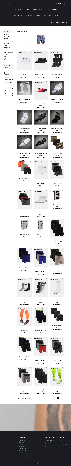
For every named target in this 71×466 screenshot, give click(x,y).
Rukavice (40, 3)
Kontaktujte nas (49, 444)
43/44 (6, 87)
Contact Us (22, 437)
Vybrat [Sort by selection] (57, 48)
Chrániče (46, 3)
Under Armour (8, 79)
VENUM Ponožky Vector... (24, 153)
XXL (6, 95)
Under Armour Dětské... (41, 104)
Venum (6, 80)
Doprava (54, 9)
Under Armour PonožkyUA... (41, 213)
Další (63, 398)
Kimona (29, 9)
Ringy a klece (7, 58)
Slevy (61, 440)
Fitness (5, 54)
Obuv (49, 9)
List (20, 48)
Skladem (7, 73)
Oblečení (33, 3)
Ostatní (5, 56)
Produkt (6, 31)
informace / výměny (49, 442)
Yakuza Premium (8, 82)
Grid (18, 48)
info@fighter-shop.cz (24, 453)
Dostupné (7, 74)
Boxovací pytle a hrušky (39, 9)
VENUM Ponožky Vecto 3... (57, 99)
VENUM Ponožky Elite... (25, 99)
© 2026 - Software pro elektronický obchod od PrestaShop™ (35, 463)
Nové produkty (63, 442)
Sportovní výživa (7, 47)
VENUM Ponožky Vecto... (24, 128)
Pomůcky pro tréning (42, 15)
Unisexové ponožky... (24, 74)
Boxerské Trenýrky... (57, 153)
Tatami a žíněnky (53, 15)
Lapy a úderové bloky (20, 9)
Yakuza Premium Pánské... (57, 204)
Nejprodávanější (63, 444)
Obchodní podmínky (18, 15)
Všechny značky (30, 15)
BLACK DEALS (26, 3)
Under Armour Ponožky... (41, 183)
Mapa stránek (48, 447)
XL (5, 93)
